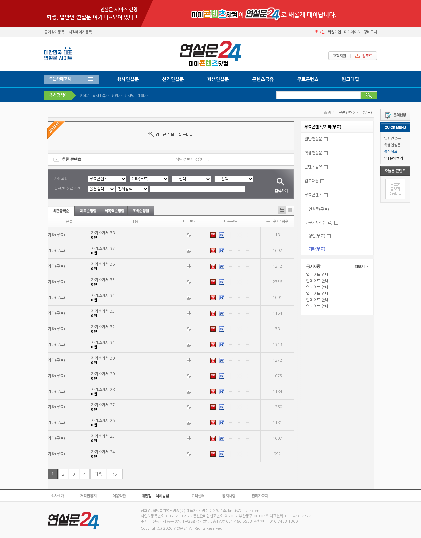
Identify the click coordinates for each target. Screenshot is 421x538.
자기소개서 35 (103, 280)
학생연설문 (392, 145)
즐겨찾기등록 (54, 32)
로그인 (320, 32)
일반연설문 (392, 138)
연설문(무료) (318, 209)
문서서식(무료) (320, 223)
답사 (95, 96)
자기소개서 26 (103, 421)
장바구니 (370, 32)
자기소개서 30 (103, 358)
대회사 (142, 96)
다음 (98, 474)
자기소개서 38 (103, 233)
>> (114, 474)
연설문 (84, 96)
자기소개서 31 (103, 343)
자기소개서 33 (103, 311)
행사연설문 (128, 79)
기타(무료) (364, 112)
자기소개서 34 (103, 296)
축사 (105, 96)
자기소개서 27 (103, 405)
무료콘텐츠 (307, 79)
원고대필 (350, 79)
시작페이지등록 (80, 32)
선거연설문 (173, 79)
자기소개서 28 (103, 390)
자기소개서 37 (103, 249)
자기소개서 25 (103, 436)
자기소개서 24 (103, 452)
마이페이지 (352, 32)
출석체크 (390, 152)
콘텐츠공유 (263, 79)
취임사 (116, 96)
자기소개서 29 (103, 374)
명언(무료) (316, 236)
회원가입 (334, 32)
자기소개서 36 (103, 264)
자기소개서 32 (103, 327)
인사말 (129, 96)
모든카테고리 (60, 79)
